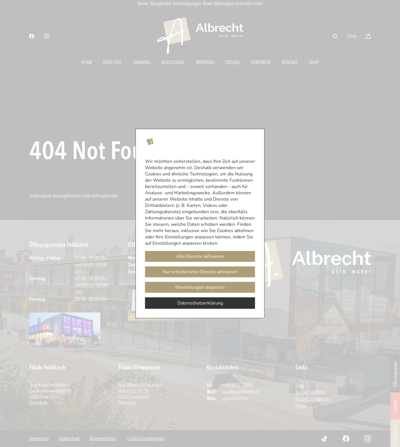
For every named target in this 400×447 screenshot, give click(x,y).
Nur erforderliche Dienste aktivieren (200, 272)
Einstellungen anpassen (200, 287)
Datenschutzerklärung (200, 303)
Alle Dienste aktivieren (200, 256)
